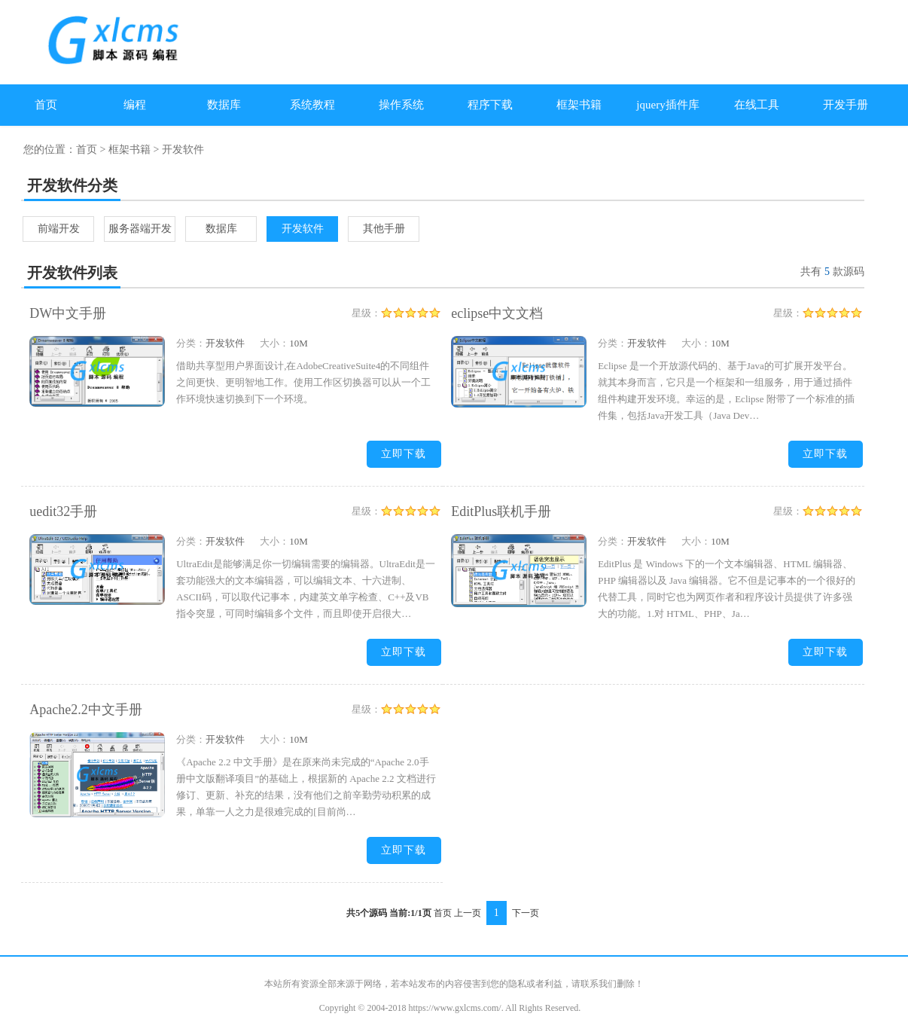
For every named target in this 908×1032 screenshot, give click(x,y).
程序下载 (490, 105)
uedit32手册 (63, 511)
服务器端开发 (140, 228)
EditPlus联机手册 (501, 511)
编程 (134, 105)
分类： (191, 343)
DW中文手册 (67, 313)
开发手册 (845, 105)
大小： (274, 343)
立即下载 (403, 454)
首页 (46, 105)
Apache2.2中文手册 (85, 709)
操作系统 (401, 105)
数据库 (224, 105)
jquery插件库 (667, 105)
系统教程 (312, 105)
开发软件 (303, 228)
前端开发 (59, 228)
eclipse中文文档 (497, 313)
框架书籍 (579, 105)
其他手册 (384, 228)
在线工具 (756, 105)
